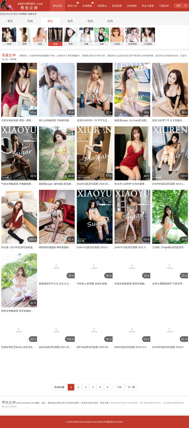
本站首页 (57, 5)
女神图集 (87, 5)
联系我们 (119, 422)
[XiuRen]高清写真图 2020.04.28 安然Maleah (101, 183)
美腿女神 (32, 14)
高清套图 (117, 5)
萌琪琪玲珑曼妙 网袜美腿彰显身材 (57, 247)
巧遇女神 (164, 5)
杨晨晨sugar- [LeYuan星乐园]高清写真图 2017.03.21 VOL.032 (148, 120)
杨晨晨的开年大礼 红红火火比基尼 (57, 283)
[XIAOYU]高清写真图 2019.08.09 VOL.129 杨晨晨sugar (107, 247)
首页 (15, 14)
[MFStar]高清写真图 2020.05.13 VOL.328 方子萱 (103, 347)
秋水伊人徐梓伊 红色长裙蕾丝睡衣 (133, 183)
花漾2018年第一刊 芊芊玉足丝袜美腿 (97, 120)
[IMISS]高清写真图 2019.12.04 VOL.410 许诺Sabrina (143, 347)
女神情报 (132, 5)
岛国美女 (102, 5)
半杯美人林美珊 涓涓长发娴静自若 (95, 283)
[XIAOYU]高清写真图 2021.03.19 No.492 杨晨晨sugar (143, 247)
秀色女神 (102, 422)
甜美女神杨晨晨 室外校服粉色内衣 (20, 310)
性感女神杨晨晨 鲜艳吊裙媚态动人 (133, 283)
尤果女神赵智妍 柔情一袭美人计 (18, 120)
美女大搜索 (148, 5)
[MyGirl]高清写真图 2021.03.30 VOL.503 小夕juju (65, 347)
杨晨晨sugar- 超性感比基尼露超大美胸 (60, 183)
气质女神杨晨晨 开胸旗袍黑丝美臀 (20, 183)
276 (120, 387)
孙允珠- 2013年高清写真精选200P (19, 247)
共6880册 (59, 387)
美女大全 (72, 5)
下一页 (131, 387)
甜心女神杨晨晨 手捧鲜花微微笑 (56, 120)
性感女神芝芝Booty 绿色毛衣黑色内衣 (21, 347)
